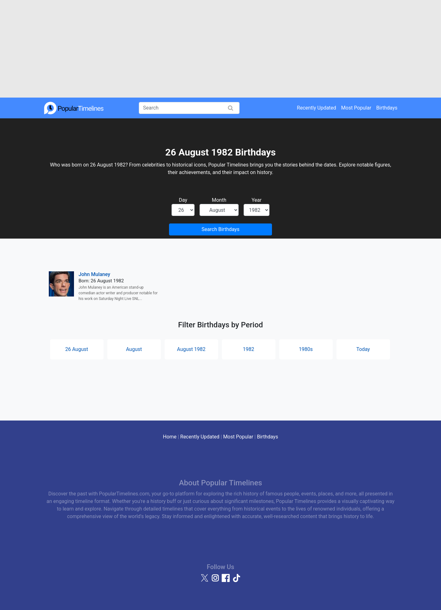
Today (363, 349)
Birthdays (386, 108)
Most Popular (356, 108)
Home (170, 437)
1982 (248, 349)
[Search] (189, 108)
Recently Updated (316, 108)
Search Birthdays (220, 229)
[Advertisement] (221, 49)
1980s (306, 349)
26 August (76, 349)
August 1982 (191, 349)
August (134, 349)
